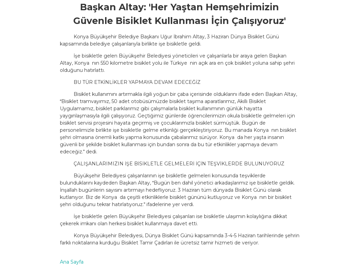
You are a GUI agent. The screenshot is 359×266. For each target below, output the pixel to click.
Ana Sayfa (72, 262)
